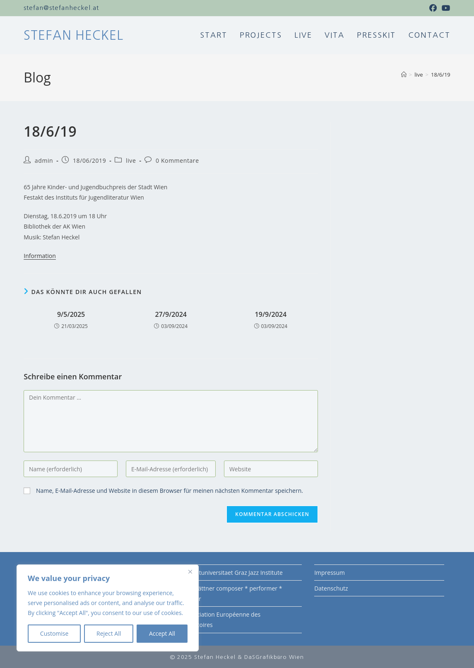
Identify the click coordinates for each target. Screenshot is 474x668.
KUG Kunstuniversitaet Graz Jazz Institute (227, 572)
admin (44, 160)
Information (40, 255)
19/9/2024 (271, 313)
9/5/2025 (71, 313)
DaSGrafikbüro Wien (274, 656)
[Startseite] (404, 74)
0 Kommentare (177, 160)
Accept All (162, 633)
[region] (108, 607)
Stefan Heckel (73, 35)
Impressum (329, 572)
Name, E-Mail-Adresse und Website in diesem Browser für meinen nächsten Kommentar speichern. (169, 490)
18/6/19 (440, 74)
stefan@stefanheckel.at (61, 8)
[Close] (190, 571)
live (131, 160)
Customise (54, 633)
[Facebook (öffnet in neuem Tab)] (433, 8)
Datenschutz (331, 588)
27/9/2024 (171, 313)
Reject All (108, 633)
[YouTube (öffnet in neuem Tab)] (445, 8)
